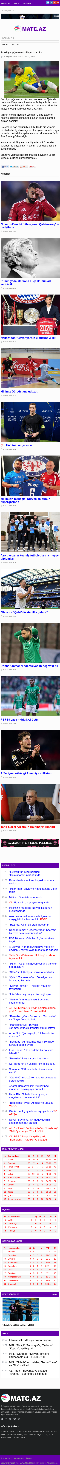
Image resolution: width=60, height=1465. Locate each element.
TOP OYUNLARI (24, 1432)
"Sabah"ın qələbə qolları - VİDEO (18, 1325)
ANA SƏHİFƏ (5, 45)
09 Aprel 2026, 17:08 (9, 723)
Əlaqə (16, 3)
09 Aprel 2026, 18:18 (9, 562)
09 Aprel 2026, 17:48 (9, 616)
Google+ (54, 2)
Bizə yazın (27, 3)
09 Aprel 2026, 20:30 (9, 395)
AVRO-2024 (6, 1438)
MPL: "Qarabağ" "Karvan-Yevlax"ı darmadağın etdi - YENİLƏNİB (29, 1355)
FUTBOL (5, 1432)
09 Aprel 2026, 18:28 (9, 506)
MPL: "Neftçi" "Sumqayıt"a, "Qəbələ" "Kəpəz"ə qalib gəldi (31, 1347)
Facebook (51, 2)
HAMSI (54, 1294)
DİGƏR (16, 1438)
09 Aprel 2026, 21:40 (9, 231)
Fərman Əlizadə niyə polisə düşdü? (30, 1340)
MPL (12, 1432)
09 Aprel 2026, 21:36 (9, 288)
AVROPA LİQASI (36, 1435)
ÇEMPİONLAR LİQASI (17, 1435)
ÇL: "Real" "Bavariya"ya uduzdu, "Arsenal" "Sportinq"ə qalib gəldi (28, 1372)
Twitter (47, 2)
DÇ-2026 (15, 45)
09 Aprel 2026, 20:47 (9, 342)
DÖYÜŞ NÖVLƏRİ (41, 1432)
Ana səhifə (5, 1458)
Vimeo (14, 1419)
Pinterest (57, 2)
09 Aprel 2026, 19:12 (9, 449)
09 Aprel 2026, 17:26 (9, 670)
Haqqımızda (5, 3)
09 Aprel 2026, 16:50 (9, 777)
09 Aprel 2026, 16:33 (9, 831)
